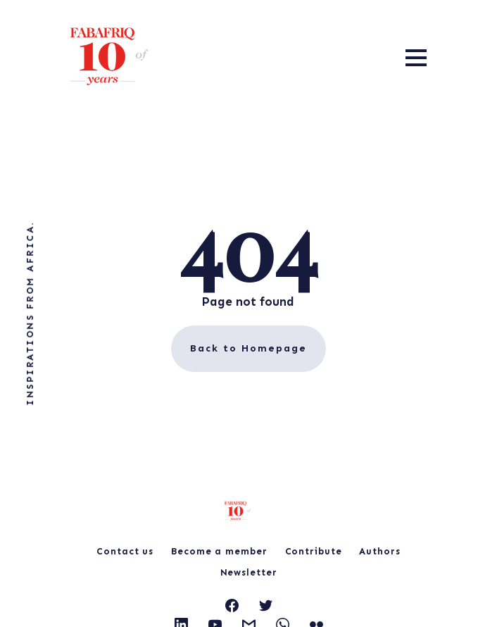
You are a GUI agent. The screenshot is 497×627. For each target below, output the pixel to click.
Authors (379, 551)
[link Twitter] (265, 608)
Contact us (124, 551)
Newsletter (248, 572)
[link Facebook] (232, 608)
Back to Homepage (248, 348)
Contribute (313, 551)
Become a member (219, 551)
